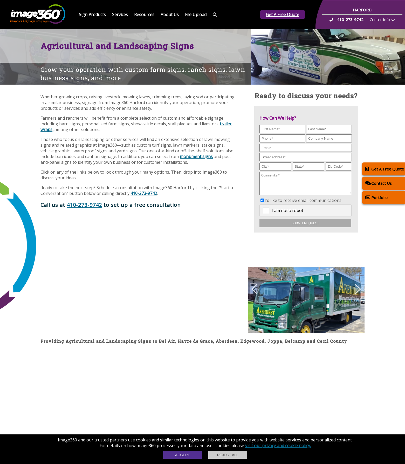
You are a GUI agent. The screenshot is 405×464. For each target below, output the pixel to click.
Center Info (380, 19)
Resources (144, 14)
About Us (170, 14)
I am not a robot (287, 214)
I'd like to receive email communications (303, 204)
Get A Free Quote (282, 14)
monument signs (196, 156)
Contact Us (378, 183)
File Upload (196, 14)
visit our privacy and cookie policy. (278, 445)
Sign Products (92, 14)
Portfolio (376, 197)
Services (120, 14)
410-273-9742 (144, 193)
